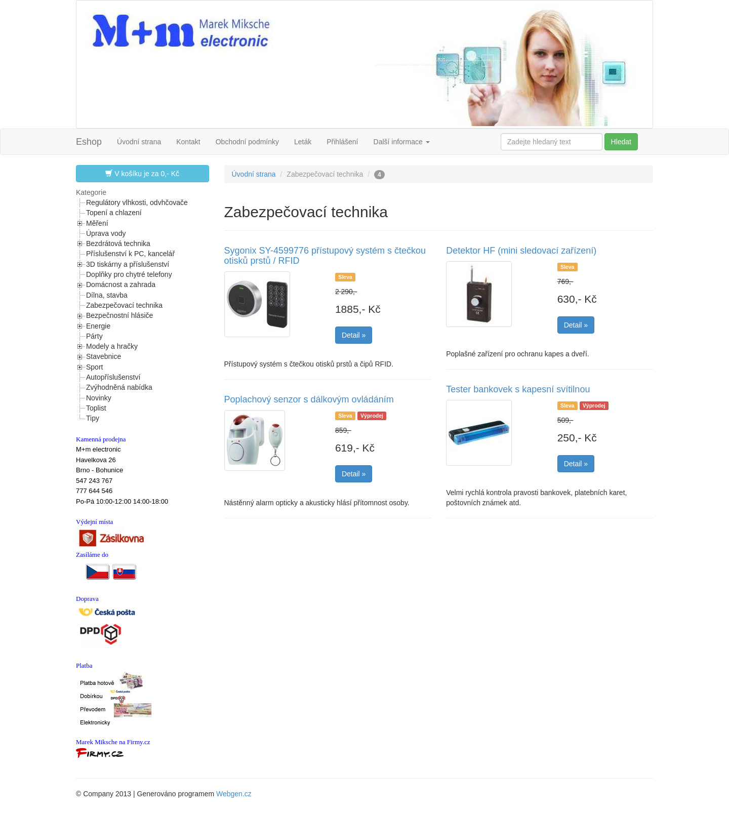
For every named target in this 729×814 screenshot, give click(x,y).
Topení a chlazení (114, 213)
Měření (97, 223)
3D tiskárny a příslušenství (127, 264)
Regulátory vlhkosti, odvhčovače (137, 202)
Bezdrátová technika (118, 243)
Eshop (89, 142)
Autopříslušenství (113, 377)
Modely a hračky (112, 346)
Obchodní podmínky (247, 142)
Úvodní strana (139, 142)
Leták (302, 142)
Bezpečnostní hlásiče (119, 315)
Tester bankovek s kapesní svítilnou (518, 389)
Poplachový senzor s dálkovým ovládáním (309, 399)
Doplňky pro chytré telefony (129, 274)
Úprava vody (106, 233)
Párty (94, 336)
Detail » (354, 335)
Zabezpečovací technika (124, 305)
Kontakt (188, 142)
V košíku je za (142, 173)
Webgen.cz (234, 794)
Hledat (621, 142)
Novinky (98, 398)
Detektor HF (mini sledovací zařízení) (521, 251)
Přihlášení (342, 142)
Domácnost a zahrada (120, 284)
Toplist (96, 408)
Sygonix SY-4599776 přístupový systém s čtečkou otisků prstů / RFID (325, 256)
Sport (94, 367)
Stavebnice (103, 356)
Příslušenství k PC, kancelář (130, 254)
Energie (98, 326)
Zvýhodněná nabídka (119, 387)
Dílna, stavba (107, 295)
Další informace (402, 142)
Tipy (92, 418)
